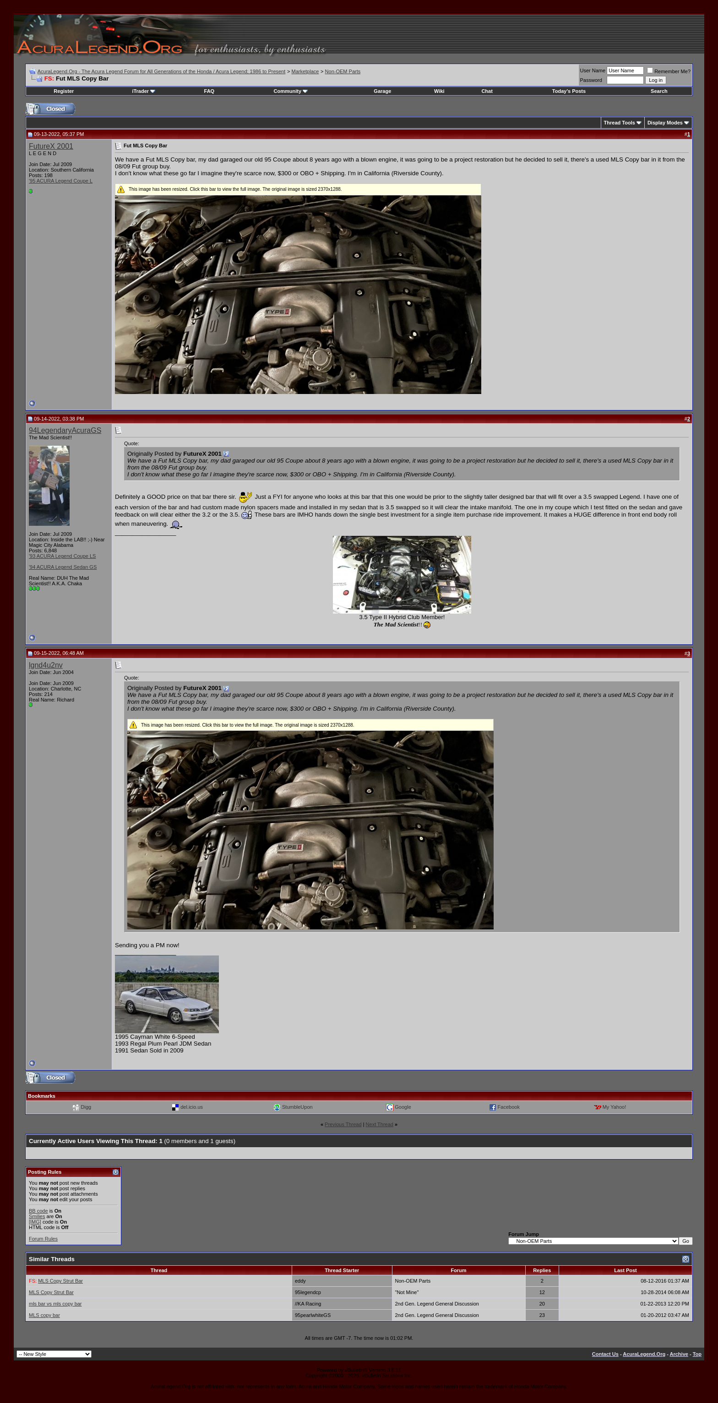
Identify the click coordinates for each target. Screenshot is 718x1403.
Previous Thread (343, 1124)
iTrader (143, 91)
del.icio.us (191, 1107)
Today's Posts (569, 91)
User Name (593, 70)
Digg (86, 1107)
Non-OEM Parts (343, 71)
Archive (679, 1354)
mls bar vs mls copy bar (55, 1303)
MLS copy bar (44, 1315)
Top (697, 1354)
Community (291, 91)
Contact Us (605, 1354)
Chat (486, 91)
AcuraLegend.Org (644, 1354)
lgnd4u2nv (46, 665)
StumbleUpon (297, 1107)
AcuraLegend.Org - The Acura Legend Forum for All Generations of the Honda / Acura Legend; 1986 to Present (162, 71)
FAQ (209, 91)
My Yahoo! (614, 1107)
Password (591, 80)
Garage (382, 91)
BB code (38, 1211)
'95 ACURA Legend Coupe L (60, 180)
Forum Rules (43, 1238)
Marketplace (305, 71)
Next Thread (379, 1124)
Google (403, 1107)
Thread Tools (619, 122)
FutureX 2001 (51, 146)
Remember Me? (669, 71)
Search (659, 91)
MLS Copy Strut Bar (60, 1281)
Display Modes (665, 122)
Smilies (37, 1216)
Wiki (439, 91)
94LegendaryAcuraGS (65, 430)
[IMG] (35, 1222)
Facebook (509, 1107)
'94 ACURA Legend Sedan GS (63, 567)
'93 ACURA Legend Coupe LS (62, 556)
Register (64, 91)
